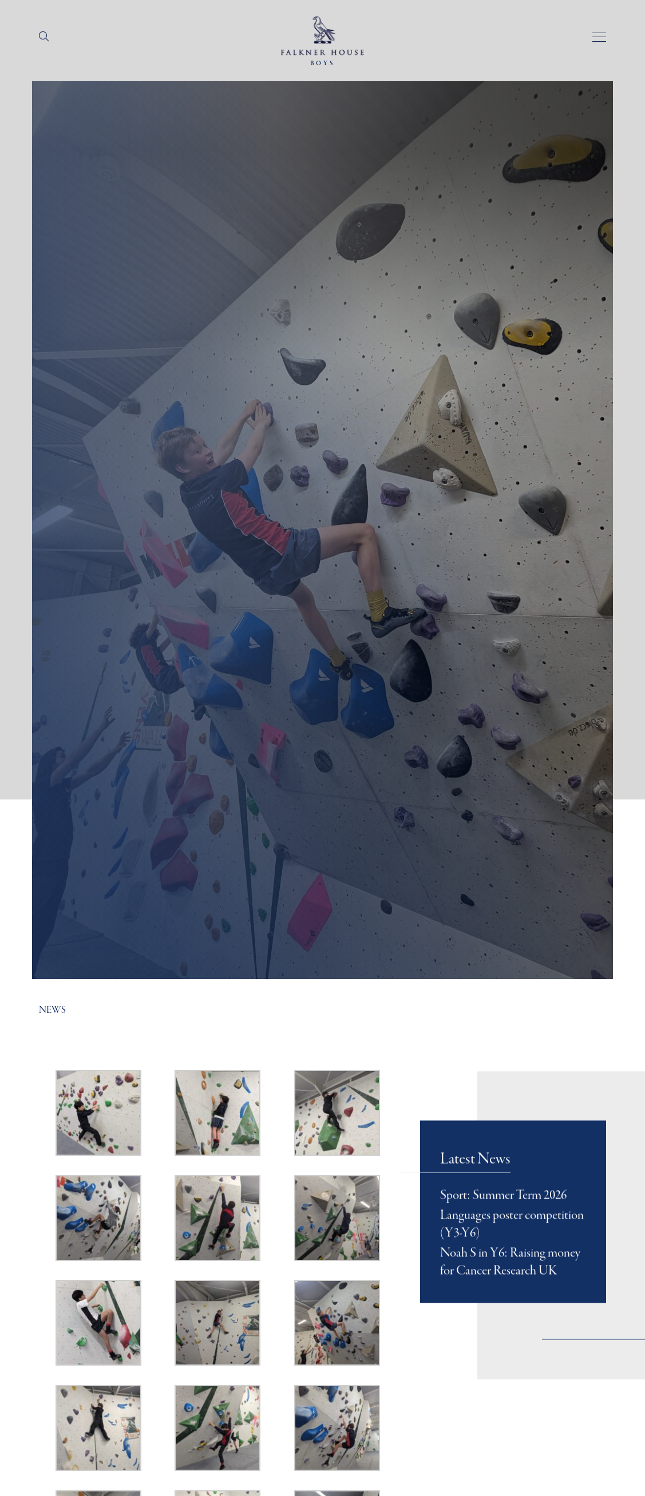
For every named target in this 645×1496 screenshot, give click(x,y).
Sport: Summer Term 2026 (503, 1209)
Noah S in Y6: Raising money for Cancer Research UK (510, 1276)
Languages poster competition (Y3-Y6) (512, 1237)
